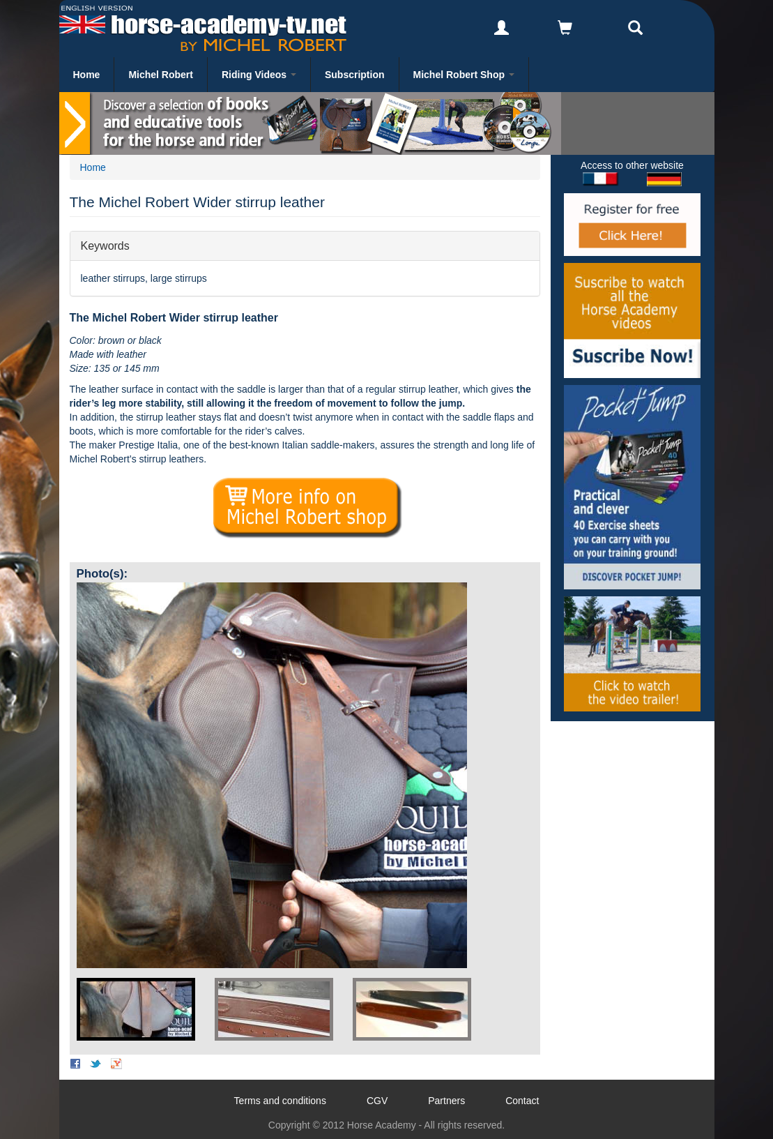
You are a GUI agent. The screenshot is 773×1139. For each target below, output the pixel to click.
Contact (522, 1100)
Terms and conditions (280, 1100)
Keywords (105, 245)
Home (86, 74)
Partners (446, 1100)
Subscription (355, 74)
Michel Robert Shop (463, 74)
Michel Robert (160, 74)
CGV (377, 1100)
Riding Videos (259, 74)
